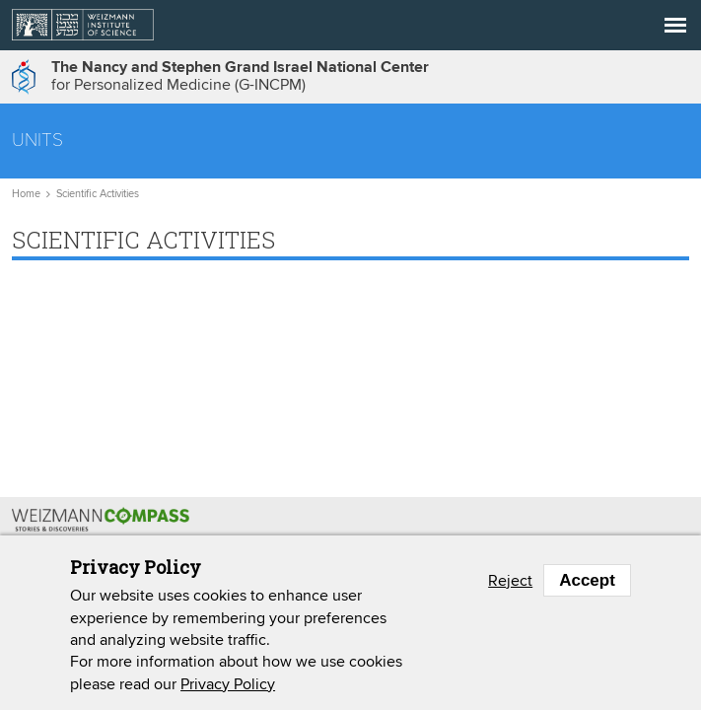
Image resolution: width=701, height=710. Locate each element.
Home (26, 194)
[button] (675, 25)
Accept (587, 581)
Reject (510, 581)
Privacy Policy (227, 684)
